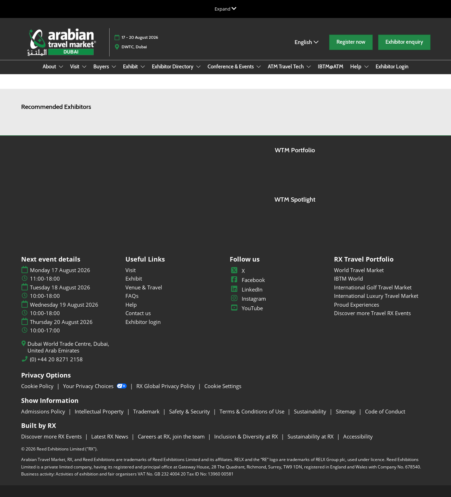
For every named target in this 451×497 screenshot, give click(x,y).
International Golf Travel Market (373, 287)
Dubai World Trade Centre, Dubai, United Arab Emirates (68, 347)
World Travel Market (359, 270)
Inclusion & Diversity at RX (246, 436)
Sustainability (311, 411)
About (50, 66)
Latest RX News (110, 436)
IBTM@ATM (330, 66)
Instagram (248, 298)
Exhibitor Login (392, 66)
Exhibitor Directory (173, 66)
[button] (351, 42)
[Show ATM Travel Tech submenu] (309, 66)
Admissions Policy (44, 411)
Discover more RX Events (52, 436)
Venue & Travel (143, 287)
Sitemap (346, 411)
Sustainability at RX (311, 436)
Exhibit (131, 66)
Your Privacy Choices (95, 385)
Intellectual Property (100, 411)
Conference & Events (231, 66)
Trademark (147, 411)
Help (356, 66)
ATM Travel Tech (286, 66)
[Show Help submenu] (366, 66)
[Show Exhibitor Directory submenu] (198, 66)
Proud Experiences (356, 304)
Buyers (101, 66)
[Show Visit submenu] (84, 66)
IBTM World (348, 278)
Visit (75, 66)
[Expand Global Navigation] (225, 9)
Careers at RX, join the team (172, 436)
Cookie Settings (222, 385)
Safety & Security (190, 411)
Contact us (138, 313)
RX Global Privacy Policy (166, 385)
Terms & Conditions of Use (253, 411)
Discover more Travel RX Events (372, 313)
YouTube (246, 308)
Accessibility (358, 436)
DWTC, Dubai (134, 46)
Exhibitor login (143, 321)
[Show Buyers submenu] (114, 66)
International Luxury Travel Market (376, 295)
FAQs (131, 295)
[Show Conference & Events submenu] (259, 66)
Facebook (247, 279)
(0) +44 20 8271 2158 (56, 359)
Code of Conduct (385, 411)
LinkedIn (246, 289)
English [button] (307, 42)
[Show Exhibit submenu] (143, 66)
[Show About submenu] (61, 66)
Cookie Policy (38, 385)
